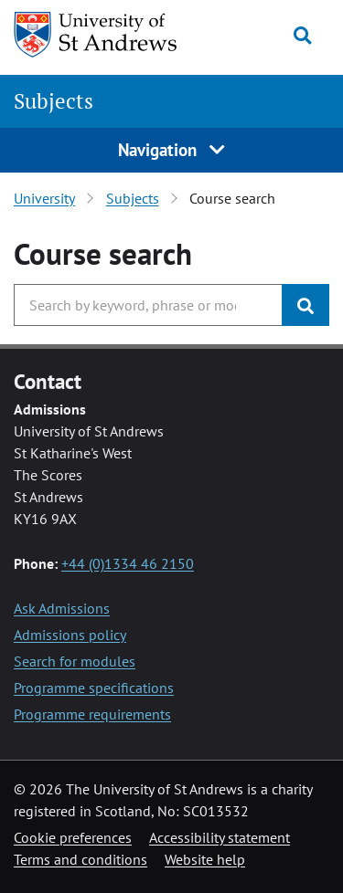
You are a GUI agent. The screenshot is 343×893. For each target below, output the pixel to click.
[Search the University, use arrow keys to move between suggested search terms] (148, 305)
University (44, 198)
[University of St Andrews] (100, 35)
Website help (205, 859)
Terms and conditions (80, 859)
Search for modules (74, 661)
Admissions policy (70, 634)
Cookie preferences (73, 837)
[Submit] (305, 305)
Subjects (53, 101)
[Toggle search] (302, 35)
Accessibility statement (219, 837)
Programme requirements (92, 714)
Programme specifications (94, 687)
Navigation (172, 149)
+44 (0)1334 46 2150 (127, 563)
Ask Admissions (62, 608)
